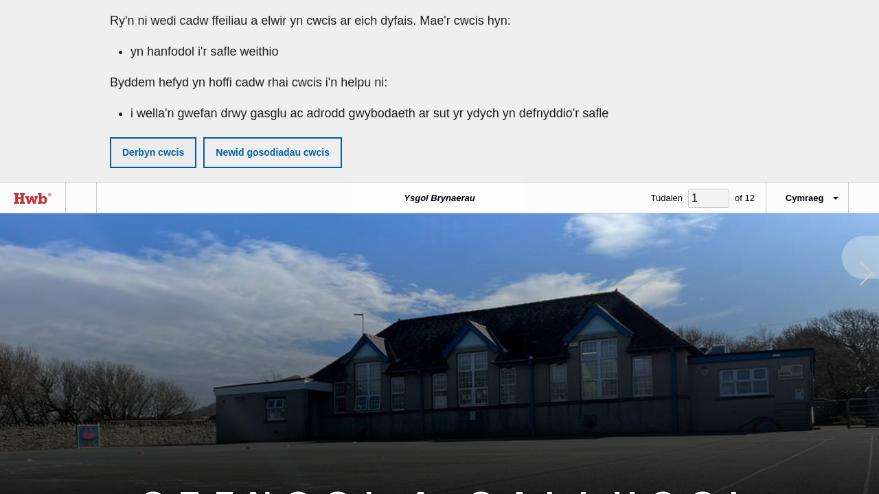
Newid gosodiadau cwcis (273, 152)
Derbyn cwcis (153, 152)
